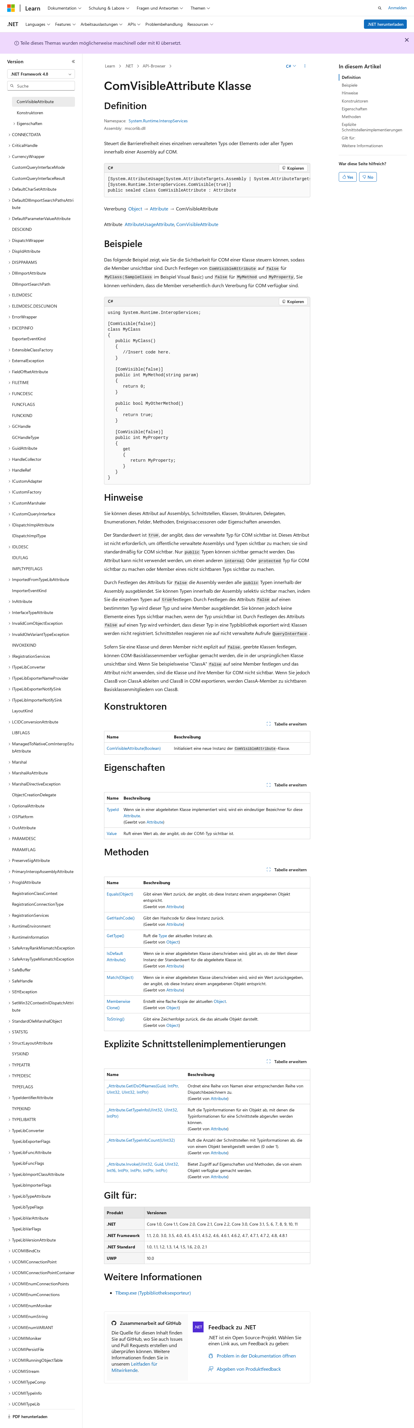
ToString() (115, 1019)
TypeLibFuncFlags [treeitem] (28, 1163)
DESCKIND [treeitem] (22, 229)
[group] (207, 185)
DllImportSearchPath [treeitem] (31, 284)
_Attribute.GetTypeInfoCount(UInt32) (141, 1140)
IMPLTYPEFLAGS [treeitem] (27, 568)
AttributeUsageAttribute (149, 224)
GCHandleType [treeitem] (25, 437)
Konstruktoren (355, 101)
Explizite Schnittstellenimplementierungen (372, 127)
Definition (351, 77)
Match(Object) (120, 977)
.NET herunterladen (386, 24)
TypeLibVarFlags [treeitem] (26, 1229)
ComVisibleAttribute (197, 224)
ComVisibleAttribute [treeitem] (35, 101)
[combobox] (41, 74)
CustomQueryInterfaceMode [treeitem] (38, 167)
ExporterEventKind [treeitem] (29, 338)
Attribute (159, 208)
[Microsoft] (11, 8)
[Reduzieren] (73, 61)
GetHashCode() (121, 918)
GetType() (115, 935)
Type (163, 935)
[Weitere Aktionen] (304, 66)
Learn (110, 66)
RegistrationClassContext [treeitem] (35, 893)
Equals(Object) (120, 894)
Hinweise (350, 93)
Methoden (351, 116)
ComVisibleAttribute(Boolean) (134, 748)
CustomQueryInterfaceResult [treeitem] (38, 178)
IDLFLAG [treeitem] (20, 557)
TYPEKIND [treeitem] (21, 1108)
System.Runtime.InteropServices (158, 121)
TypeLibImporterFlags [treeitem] (31, 1185)
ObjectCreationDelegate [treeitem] (34, 794)
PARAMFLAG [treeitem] (24, 849)
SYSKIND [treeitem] (20, 1054)
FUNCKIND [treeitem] (22, 415)
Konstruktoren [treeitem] (30, 112)
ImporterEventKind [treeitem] (29, 590)
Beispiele (349, 85)
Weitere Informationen (362, 145)
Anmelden (397, 7)
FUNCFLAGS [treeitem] (23, 404)
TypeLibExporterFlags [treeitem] (31, 1141)
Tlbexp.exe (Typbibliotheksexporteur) (153, 1292)
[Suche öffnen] (380, 8)
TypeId (113, 809)
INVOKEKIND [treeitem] (24, 645)
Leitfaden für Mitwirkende (134, 1367)
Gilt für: (348, 138)
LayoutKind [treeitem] (22, 711)
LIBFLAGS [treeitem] (21, 732)
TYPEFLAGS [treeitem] (22, 1087)
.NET (129, 66)
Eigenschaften (354, 109)
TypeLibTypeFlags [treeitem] (27, 1207)
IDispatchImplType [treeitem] (29, 535)
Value (112, 833)
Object (135, 208)
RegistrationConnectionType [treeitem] (38, 904)
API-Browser (154, 66)
